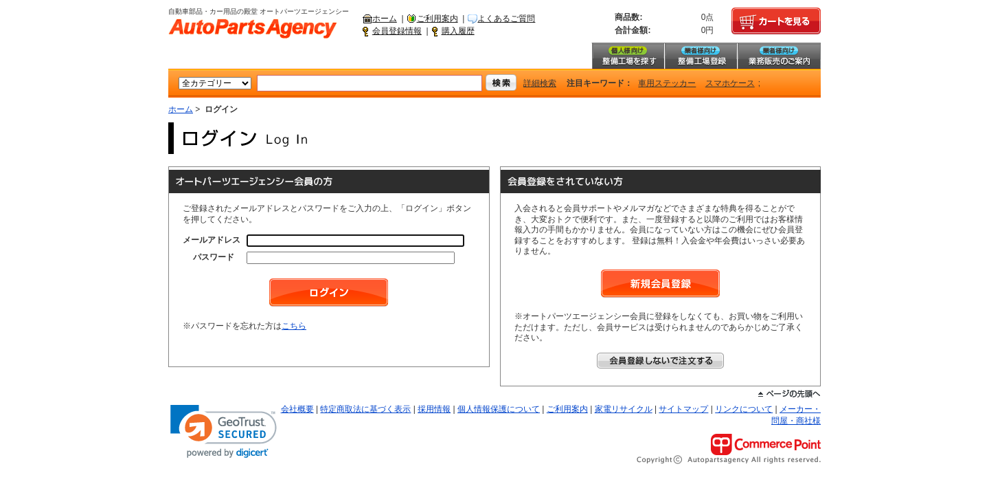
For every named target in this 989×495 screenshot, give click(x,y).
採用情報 (434, 409)
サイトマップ (683, 409)
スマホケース (730, 83)
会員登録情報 (397, 31)
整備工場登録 (700, 56)
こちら (294, 326)
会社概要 (297, 409)
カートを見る (776, 21)
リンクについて (744, 409)
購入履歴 (458, 31)
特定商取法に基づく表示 (365, 409)
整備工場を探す (627, 56)
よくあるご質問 (506, 18)
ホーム (384, 18)
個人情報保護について (498, 409)
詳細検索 (539, 83)
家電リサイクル (623, 409)
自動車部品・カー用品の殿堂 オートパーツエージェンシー (252, 29)
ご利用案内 (437, 18)
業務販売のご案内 (779, 56)
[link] (223, 431)
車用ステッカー (667, 83)
